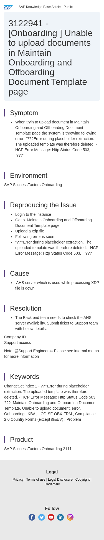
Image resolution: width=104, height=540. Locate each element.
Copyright (82, 479)
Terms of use (35, 479)
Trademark (52, 484)
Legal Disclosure (60, 479)
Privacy (18, 479)
